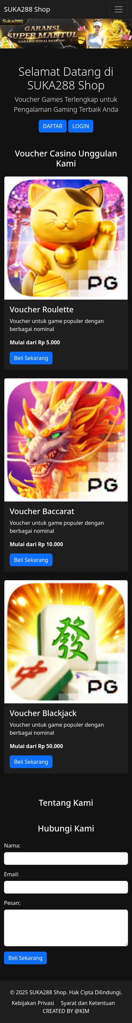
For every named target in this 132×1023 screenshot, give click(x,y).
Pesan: (12, 903)
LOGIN (81, 126)
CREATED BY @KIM (66, 1011)
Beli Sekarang (31, 358)
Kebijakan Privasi (33, 1003)
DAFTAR (52, 126)
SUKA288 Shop (27, 9)
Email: (11, 874)
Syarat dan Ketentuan (88, 1003)
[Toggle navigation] (118, 9)
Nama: (12, 845)
